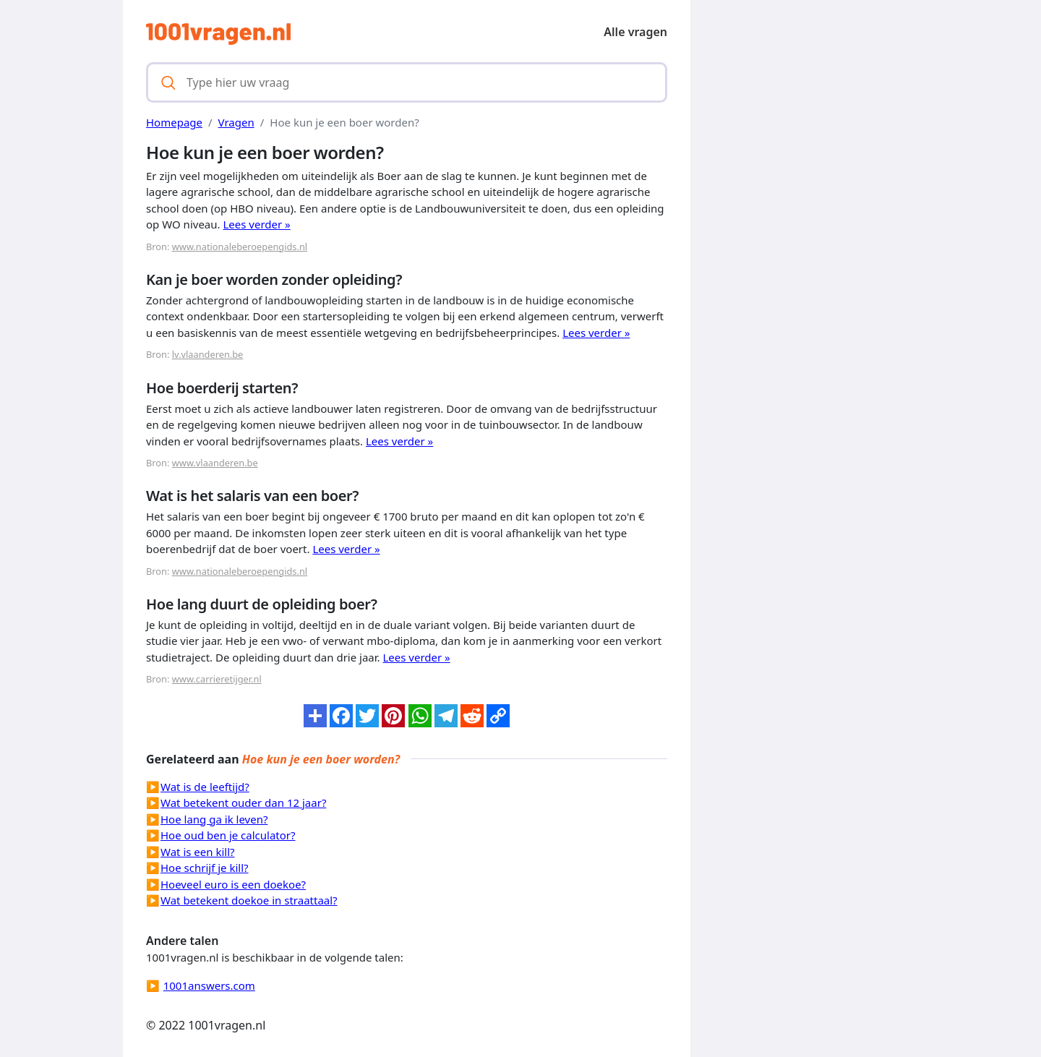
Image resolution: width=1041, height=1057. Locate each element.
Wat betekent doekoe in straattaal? (249, 900)
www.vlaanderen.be (215, 462)
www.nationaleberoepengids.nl (239, 246)
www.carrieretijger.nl (217, 678)
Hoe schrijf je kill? (204, 867)
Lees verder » (256, 224)
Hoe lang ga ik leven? (213, 819)
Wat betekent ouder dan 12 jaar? (243, 802)
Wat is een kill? (197, 851)
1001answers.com (209, 985)
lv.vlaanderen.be (208, 354)
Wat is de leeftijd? (204, 786)
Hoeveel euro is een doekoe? (233, 884)
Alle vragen (635, 32)
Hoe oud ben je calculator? (228, 835)
